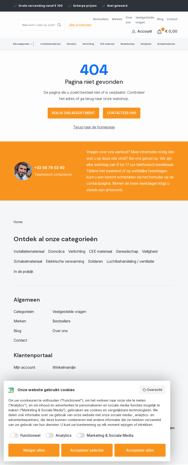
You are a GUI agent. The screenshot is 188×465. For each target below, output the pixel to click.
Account (142, 31)
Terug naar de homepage (94, 128)
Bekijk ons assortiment (72, 113)
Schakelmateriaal (166, 44)
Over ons (129, 20)
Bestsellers (101, 19)
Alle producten (80, 25)
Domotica (71, 44)
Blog (160, 19)
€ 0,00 (167, 31)
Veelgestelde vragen (145, 20)
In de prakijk (23, 272)
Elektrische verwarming (65, 262)
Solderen (95, 262)
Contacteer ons (123, 113)
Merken (117, 19)
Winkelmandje (64, 368)
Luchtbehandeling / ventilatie (130, 262)
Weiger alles (34, 450)
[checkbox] (24, 435)
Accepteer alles (140, 450)
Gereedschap (127, 44)
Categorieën (24, 312)
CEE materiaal (107, 44)
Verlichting (88, 44)
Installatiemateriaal (50, 44)
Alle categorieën (21, 44)
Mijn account (24, 368)
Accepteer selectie (87, 450)
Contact (172, 19)
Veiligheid (146, 44)
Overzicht (152, 390)
